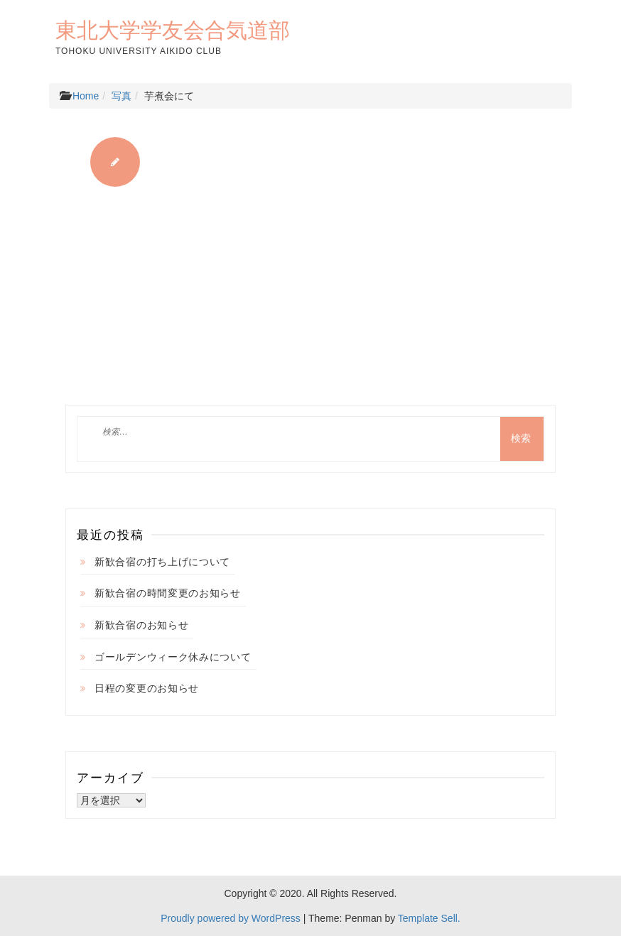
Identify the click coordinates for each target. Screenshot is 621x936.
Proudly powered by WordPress (231, 918)
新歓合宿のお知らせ (141, 625)
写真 (121, 96)
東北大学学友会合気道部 (172, 29)
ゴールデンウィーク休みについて (173, 657)
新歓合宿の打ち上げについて (162, 561)
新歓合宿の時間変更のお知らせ (167, 593)
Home (85, 96)
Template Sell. (429, 918)
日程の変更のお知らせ (146, 688)
